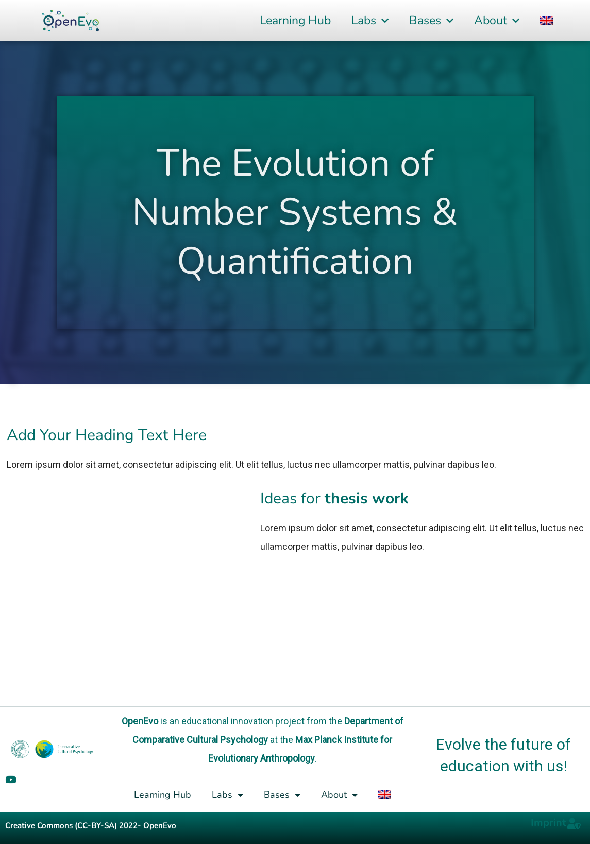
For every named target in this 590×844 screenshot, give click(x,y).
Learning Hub (295, 20)
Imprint (548, 823)
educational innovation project (243, 721)
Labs (370, 20)
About (496, 20)
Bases (431, 20)
